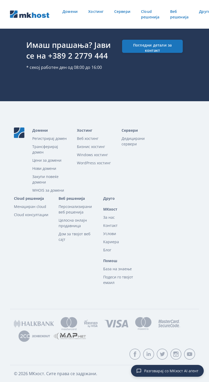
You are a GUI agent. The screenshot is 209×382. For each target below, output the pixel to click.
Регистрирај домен (49, 138)
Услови (109, 233)
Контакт (110, 225)
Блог (107, 249)
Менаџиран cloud (30, 206)
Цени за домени (46, 160)
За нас (109, 217)
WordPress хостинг (94, 162)
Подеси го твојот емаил (118, 279)
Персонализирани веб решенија (75, 209)
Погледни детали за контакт (152, 48)
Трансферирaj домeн (45, 149)
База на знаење (117, 268)
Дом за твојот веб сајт (74, 236)
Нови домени (44, 168)
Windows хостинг (92, 154)
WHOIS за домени (48, 190)
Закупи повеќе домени (45, 179)
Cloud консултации (31, 214)
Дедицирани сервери (133, 141)
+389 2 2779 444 (78, 55)
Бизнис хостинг (91, 146)
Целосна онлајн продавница (73, 223)
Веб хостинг (87, 138)
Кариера (111, 241)
